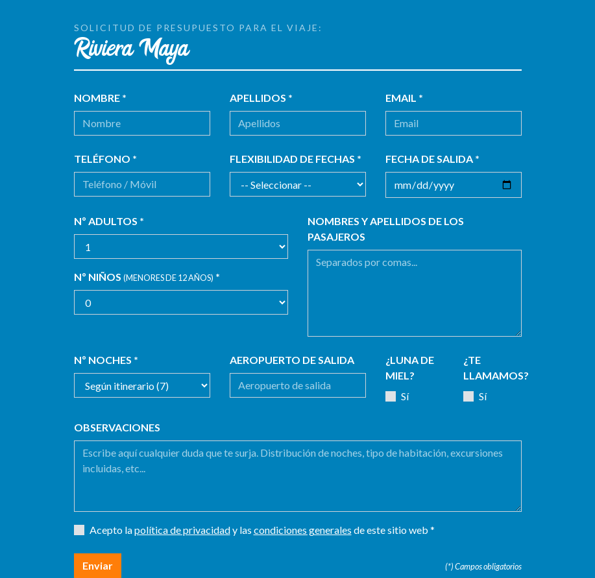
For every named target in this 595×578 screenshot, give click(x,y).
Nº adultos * (109, 221)
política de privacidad (182, 530)
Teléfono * (105, 158)
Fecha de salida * (432, 158)
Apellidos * (261, 97)
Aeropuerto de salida (292, 360)
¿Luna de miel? (409, 367)
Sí (405, 396)
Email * (404, 97)
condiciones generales (303, 530)
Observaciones (117, 427)
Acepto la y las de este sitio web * (262, 530)
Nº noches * (106, 360)
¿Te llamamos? (496, 367)
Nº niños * (147, 277)
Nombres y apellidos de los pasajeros (386, 229)
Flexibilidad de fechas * (295, 158)
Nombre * (100, 97)
